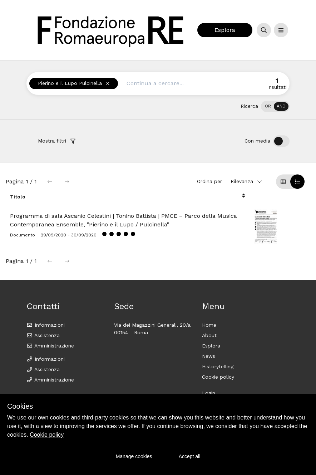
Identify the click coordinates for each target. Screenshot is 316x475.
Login (208, 393)
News (208, 356)
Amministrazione (50, 346)
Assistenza (43, 335)
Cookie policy (218, 377)
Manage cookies (134, 456)
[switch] (275, 106)
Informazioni (45, 325)
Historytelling (217, 366)
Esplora (224, 30)
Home (209, 325)
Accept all (190, 456)
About (209, 335)
